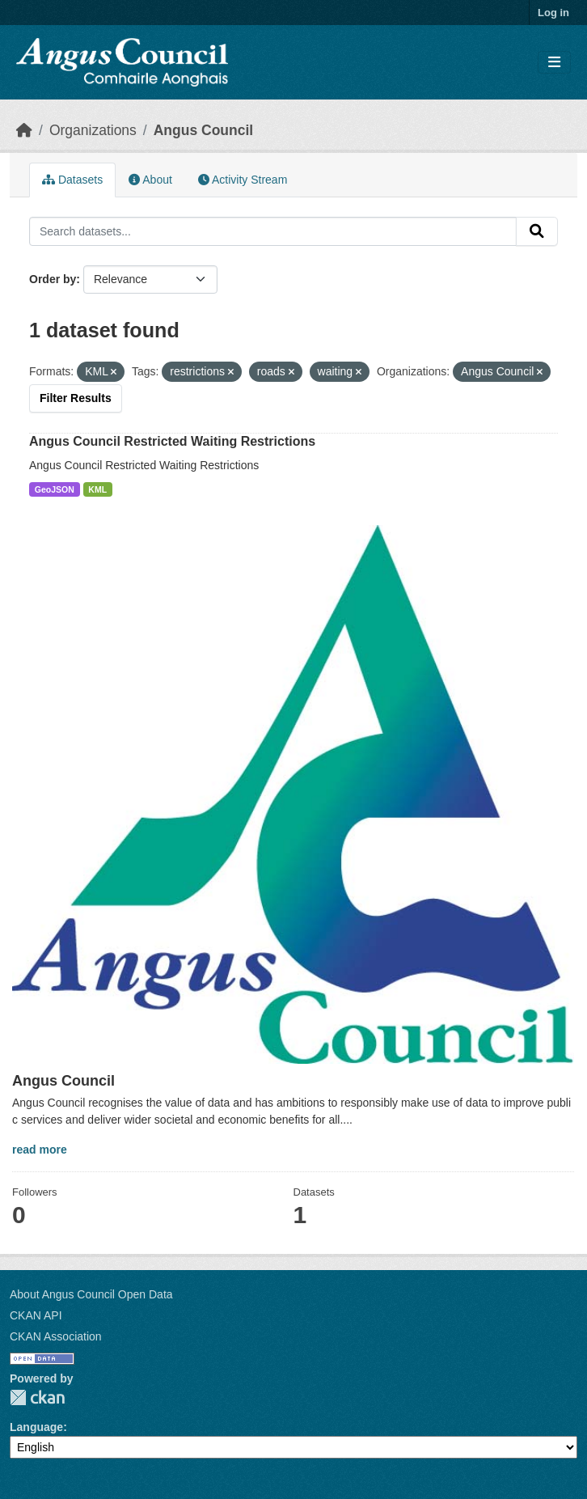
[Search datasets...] (273, 231)
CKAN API (36, 1315)
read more (39, 1149)
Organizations (93, 130)
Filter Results (76, 398)
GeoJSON (54, 489)
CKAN (37, 1397)
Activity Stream (242, 179)
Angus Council (203, 130)
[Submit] (537, 231)
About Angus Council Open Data (91, 1294)
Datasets (72, 179)
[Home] (24, 130)
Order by (52, 279)
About (150, 179)
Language (36, 1427)
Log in (553, 12)
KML (97, 489)
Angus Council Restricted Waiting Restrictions (172, 441)
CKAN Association (56, 1336)
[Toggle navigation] (554, 62)
